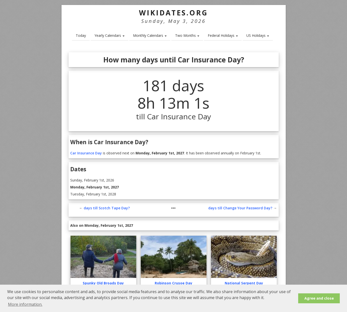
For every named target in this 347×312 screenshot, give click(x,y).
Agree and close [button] (319, 298)
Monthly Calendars (150, 35)
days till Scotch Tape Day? (107, 208)
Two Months (187, 35)
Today (81, 35)
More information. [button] (25, 304)
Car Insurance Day (86, 153)
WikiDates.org (173, 12)
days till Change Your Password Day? (240, 208)
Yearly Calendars (109, 35)
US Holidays (257, 35)
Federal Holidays (223, 35)
